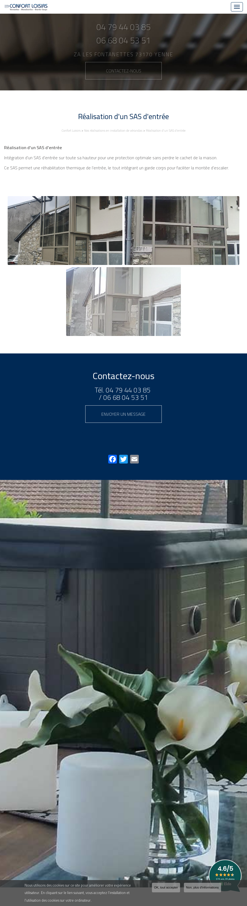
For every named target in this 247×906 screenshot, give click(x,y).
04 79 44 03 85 (128, 389)
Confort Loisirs (71, 130)
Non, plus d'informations (202, 887)
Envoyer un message (123, 414)
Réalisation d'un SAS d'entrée (166, 130)
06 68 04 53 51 (125, 397)
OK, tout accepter (166, 887)
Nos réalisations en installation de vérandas (113, 130)
